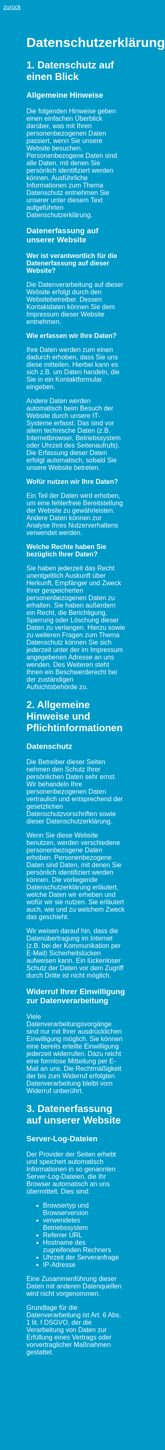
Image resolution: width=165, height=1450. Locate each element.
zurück (12, 7)
